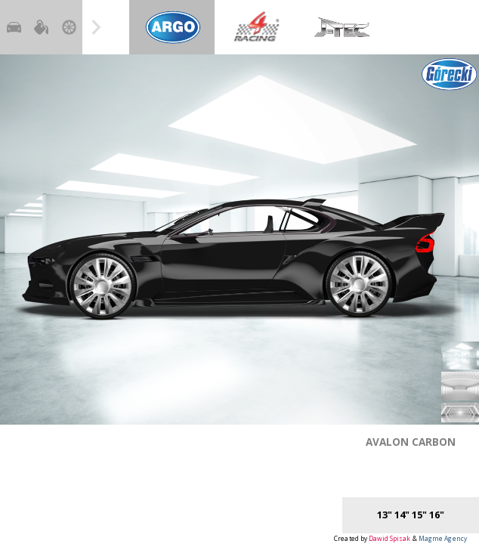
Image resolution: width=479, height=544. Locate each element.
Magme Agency (443, 538)
